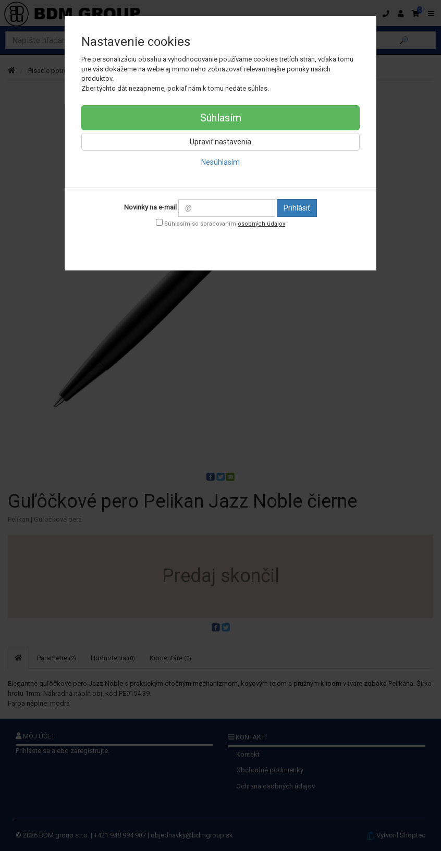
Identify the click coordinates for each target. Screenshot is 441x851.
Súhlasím (220, 118)
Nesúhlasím (220, 162)
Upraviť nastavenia (220, 142)
